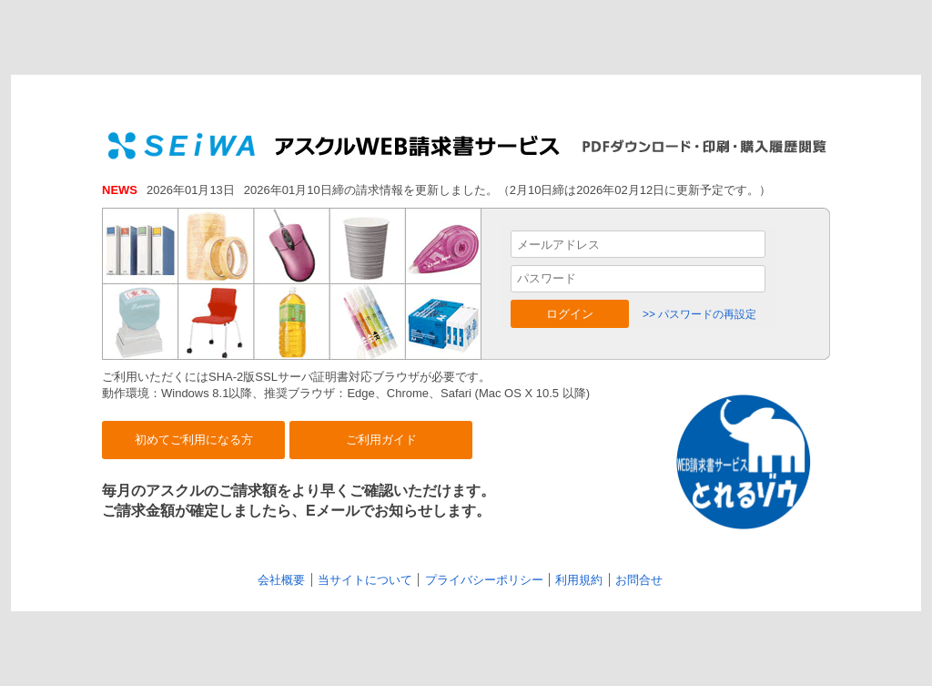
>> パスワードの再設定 (699, 314)
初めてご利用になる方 (194, 439)
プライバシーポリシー (484, 580)
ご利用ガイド (381, 439)
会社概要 (281, 580)
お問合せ (639, 580)
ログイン (569, 314)
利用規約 (579, 580)
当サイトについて (365, 580)
